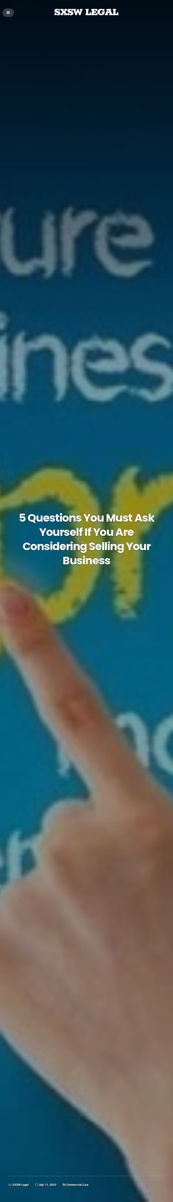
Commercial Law (77, 1184)
